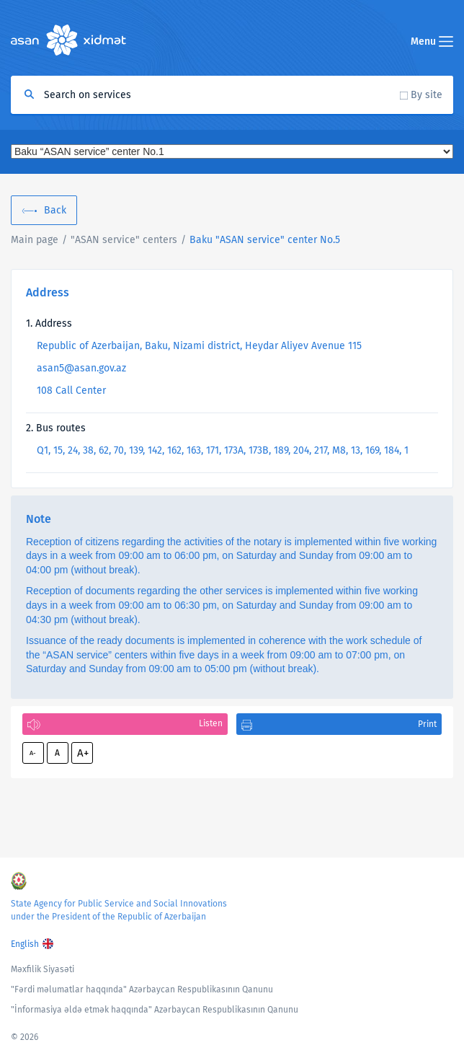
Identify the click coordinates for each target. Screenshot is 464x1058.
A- (33, 753)
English (25, 944)
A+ (83, 752)
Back (55, 210)
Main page (34, 240)
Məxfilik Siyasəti (42, 969)
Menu (432, 41)
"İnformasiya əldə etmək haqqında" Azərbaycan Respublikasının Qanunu (154, 1010)
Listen (211, 723)
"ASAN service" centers (124, 240)
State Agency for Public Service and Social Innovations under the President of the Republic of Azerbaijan (119, 910)
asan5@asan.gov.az (81, 368)
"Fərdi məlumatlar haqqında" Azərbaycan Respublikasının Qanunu (142, 989)
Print (427, 724)
